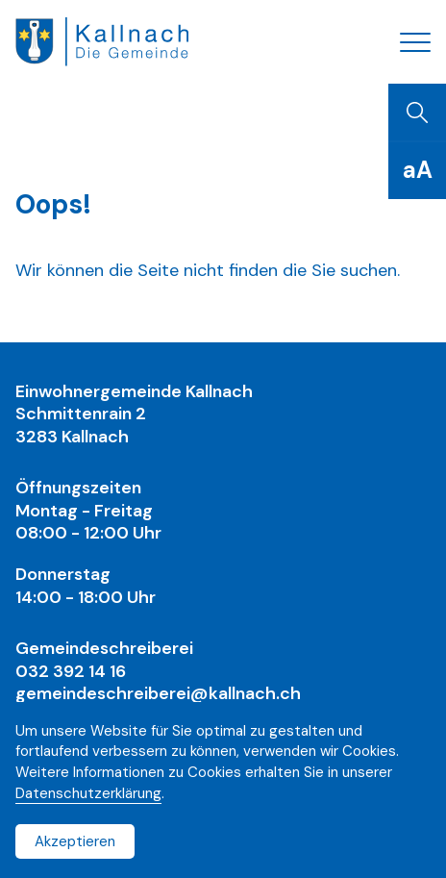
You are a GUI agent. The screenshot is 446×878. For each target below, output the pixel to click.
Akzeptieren (75, 841)
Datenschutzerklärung (88, 793)
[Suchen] (417, 112)
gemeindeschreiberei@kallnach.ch (158, 693)
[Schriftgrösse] (417, 170)
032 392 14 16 (70, 671)
